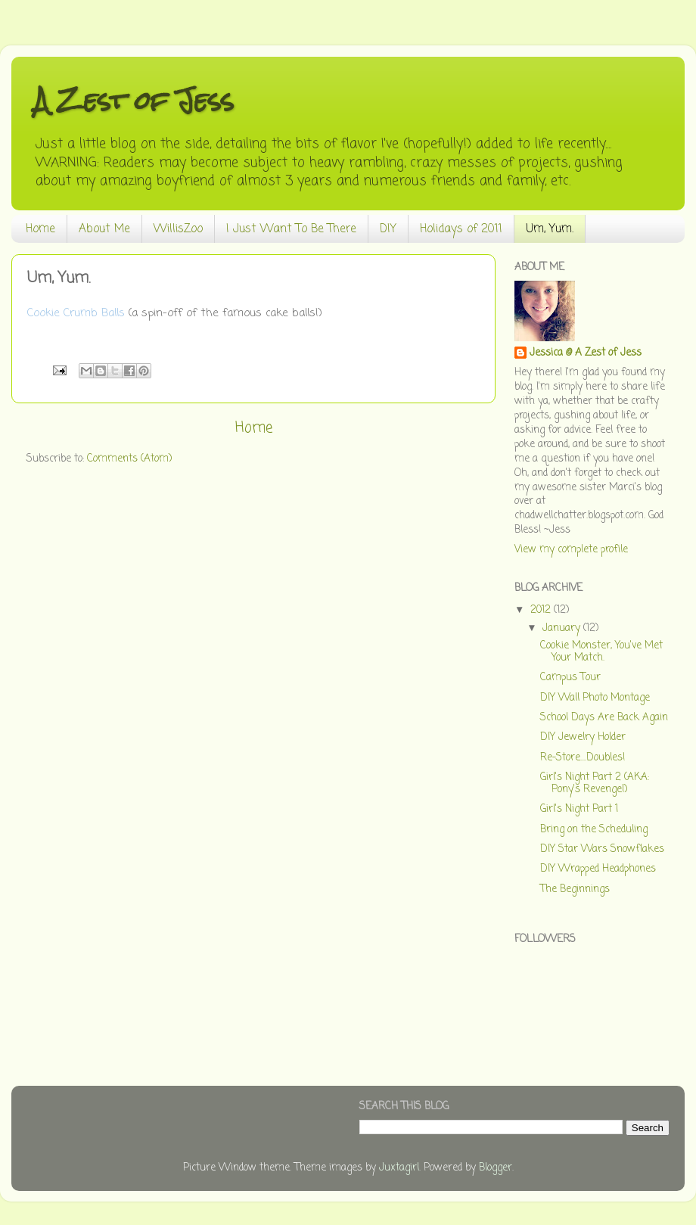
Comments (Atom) (129, 459)
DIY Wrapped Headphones (598, 869)
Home (40, 229)
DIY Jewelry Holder (583, 737)
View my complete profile (571, 550)
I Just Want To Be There (291, 229)
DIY (388, 229)
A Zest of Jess (134, 100)
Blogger (495, 1168)
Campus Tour (570, 678)
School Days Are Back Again (604, 718)
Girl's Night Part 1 (579, 809)
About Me (104, 229)
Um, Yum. (549, 229)
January (562, 628)
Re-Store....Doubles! (582, 758)
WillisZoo (178, 229)
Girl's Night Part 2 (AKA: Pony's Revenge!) (594, 783)
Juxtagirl (399, 1168)
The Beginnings (575, 889)
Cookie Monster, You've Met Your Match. (601, 652)
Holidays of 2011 (461, 229)
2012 (542, 610)
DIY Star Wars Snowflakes (602, 849)
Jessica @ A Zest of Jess (586, 354)
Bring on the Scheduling (594, 830)
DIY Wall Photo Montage (595, 698)
